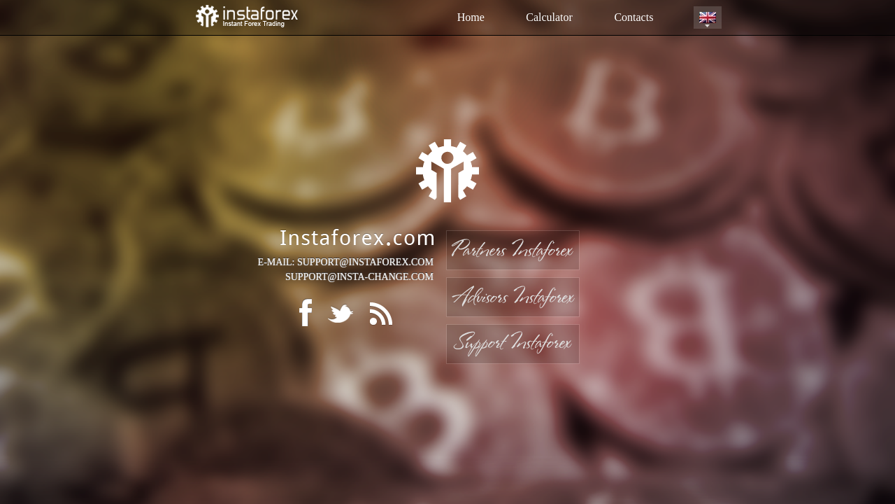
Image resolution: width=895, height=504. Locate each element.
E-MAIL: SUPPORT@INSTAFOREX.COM (346, 262)
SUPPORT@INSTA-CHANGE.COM (359, 277)
